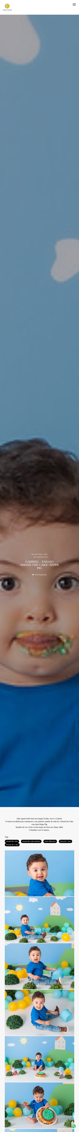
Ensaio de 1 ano (12, 845)
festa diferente (50, 841)
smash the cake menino (31, 841)
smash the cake (12, 841)
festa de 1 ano (65, 841)
